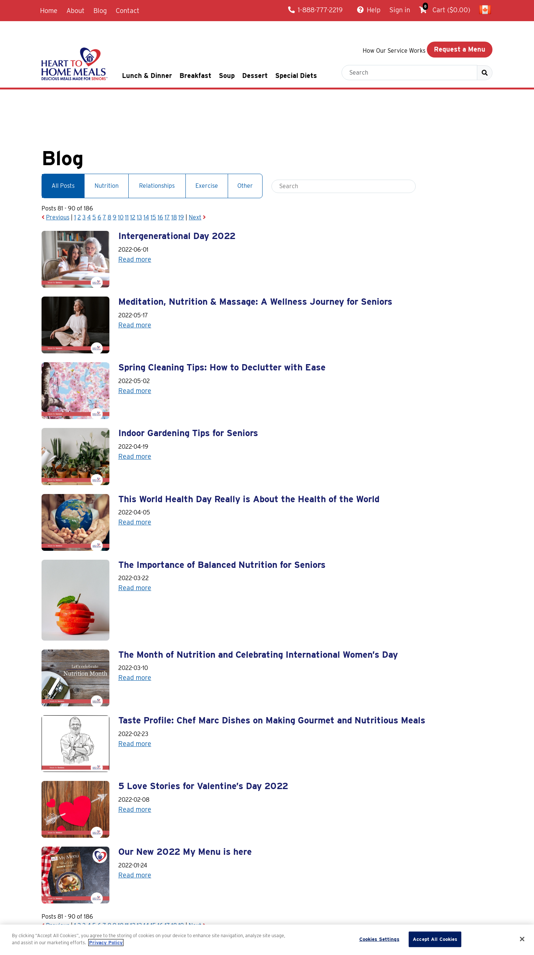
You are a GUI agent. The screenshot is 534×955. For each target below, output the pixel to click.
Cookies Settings (379, 939)
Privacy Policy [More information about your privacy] (106, 942)
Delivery (334, 922)
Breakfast (195, 75)
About (75, 10)
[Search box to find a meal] (409, 72)
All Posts (63, 139)
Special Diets (296, 75)
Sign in (399, 10)
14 (146, 170)
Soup (227, 75)
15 (153, 170)
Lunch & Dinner (147, 75)
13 (139, 170)
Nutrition (107, 139)
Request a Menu (459, 49)
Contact (127, 10)
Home (48, 10)
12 (132, 170)
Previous (57, 170)
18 (174, 170)
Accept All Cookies (435, 939)
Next (195, 170)
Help (368, 10)
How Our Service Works (394, 50)
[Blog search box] (343, 139)
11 (127, 170)
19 (181, 170)
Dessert (255, 75)
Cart (444, 9)
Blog (100, 10)
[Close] (522, 939)
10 (120, 170)
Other (245, 139)
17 (167, 170)
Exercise (206, 139)
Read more (134, 212)
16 (160, 170)
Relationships (157, 139)
